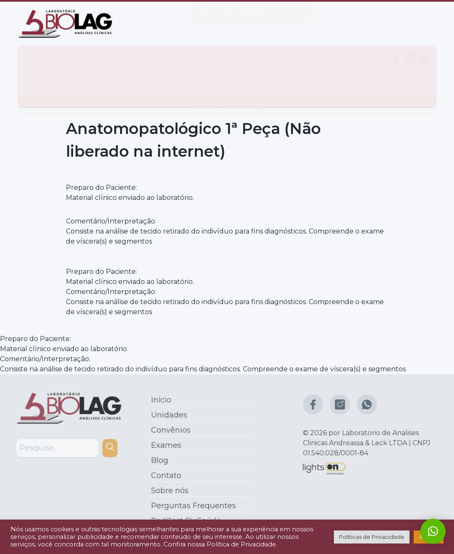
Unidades (61, 56)
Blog (212, 56)
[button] (433, 531)
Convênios (99, 56)
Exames (140, 56)
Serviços (181, 56)
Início (30, 56)
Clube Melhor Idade (299, 66)
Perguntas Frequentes (191, 505)
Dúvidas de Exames (355, 61)
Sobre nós (270, 61)
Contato (241, 56)
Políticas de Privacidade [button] (371, 536)
